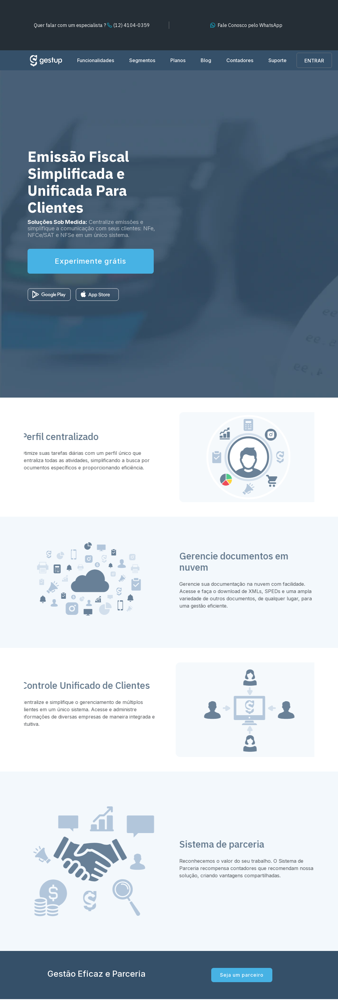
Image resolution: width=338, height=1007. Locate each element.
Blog (206, 60)
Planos (177, 60)
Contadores (239, 60)
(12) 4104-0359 (92, 25)
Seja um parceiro (242, 975)
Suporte (277, 60)
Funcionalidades (95, 60)
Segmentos (142, 60)
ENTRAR (314, 61)
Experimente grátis (90, 261)
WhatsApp (250, 25)
